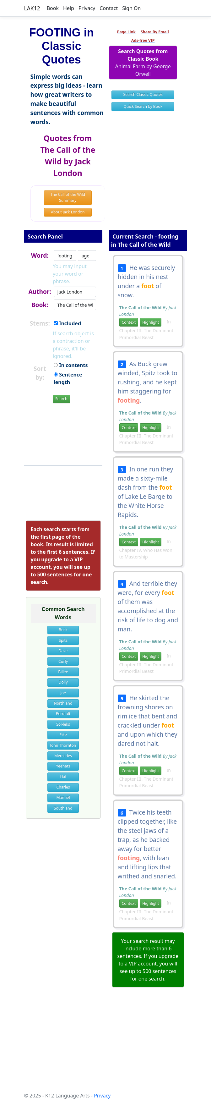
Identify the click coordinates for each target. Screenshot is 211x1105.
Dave (63, 650)
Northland (63, 703)
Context (129, 322)
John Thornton (63, 745)
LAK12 (32, 8)
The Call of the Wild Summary (67, 197)
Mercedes (63, 755)
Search (61, 398)
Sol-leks (63, 724)
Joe (63, 692)
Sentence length (68, 378)
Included (67, 323)
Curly (63, 661)
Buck (63, 629)
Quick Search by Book (142, 106)
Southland (63, 808)
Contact (109, 8)
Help (68, 8)
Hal (63, 776)
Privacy (86, 8)
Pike (63, 734)
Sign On (131, 8)
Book (53, 8)
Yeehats (63, 766)
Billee (63, 671)
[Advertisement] (105, 1042)
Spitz (63, 640)
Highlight (150, 322)
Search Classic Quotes (143, 94)
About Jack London (68, 212)
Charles (63, 787)
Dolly (63, 682)
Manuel (63, 797)
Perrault (63, 713)
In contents (71, 365)
